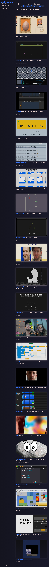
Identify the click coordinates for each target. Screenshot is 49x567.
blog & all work (5, 7)
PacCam (18, 338)
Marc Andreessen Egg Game (23, 35)
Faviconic (18, 111)
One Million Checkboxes (22, 188)
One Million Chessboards (22, 86)
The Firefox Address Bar (22, 484)
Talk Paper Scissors (21, 459)
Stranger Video (19, 387)
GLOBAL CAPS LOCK (21, 137)
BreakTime (18, 362)
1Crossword (19, 312)
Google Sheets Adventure (22, 508)
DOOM (17, 435)
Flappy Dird (19, 411)
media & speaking (5, 5)
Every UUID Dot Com (21, 162)
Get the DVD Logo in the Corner (24, 559)
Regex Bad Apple (20, 287)
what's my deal (5, 8)
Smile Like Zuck (20, 263)
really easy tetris (20, 213)
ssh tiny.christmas (20, 237)
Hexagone (18, 534)
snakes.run (18, 60)
